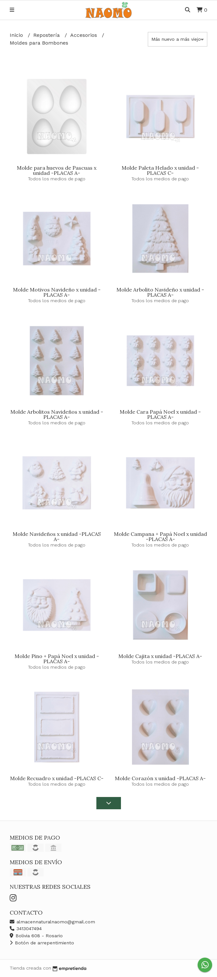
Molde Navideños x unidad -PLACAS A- (57, 536)
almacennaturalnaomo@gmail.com (52, 921)
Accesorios (84, 35)
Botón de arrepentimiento (42, 942)
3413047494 (26, 928)
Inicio (17, 35)
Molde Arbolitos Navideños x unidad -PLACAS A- (56, 414)
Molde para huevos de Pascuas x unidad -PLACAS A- (56, 170)
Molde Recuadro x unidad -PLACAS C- (56, 778)
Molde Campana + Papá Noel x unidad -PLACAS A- (160, 536)
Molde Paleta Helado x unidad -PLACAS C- (160, 170)
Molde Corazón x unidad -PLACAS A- (160, 778)
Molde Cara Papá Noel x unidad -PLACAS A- (160, 414)
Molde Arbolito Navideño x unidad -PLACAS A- (160, 292)
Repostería (47, 35)
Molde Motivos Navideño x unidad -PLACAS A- (57, 292)
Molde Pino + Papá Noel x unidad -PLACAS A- (57, 658)
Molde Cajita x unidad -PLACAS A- (160, 656)
